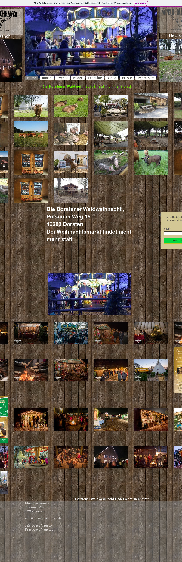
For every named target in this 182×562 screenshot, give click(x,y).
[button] (91, 41)
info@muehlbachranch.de (43, 518)
